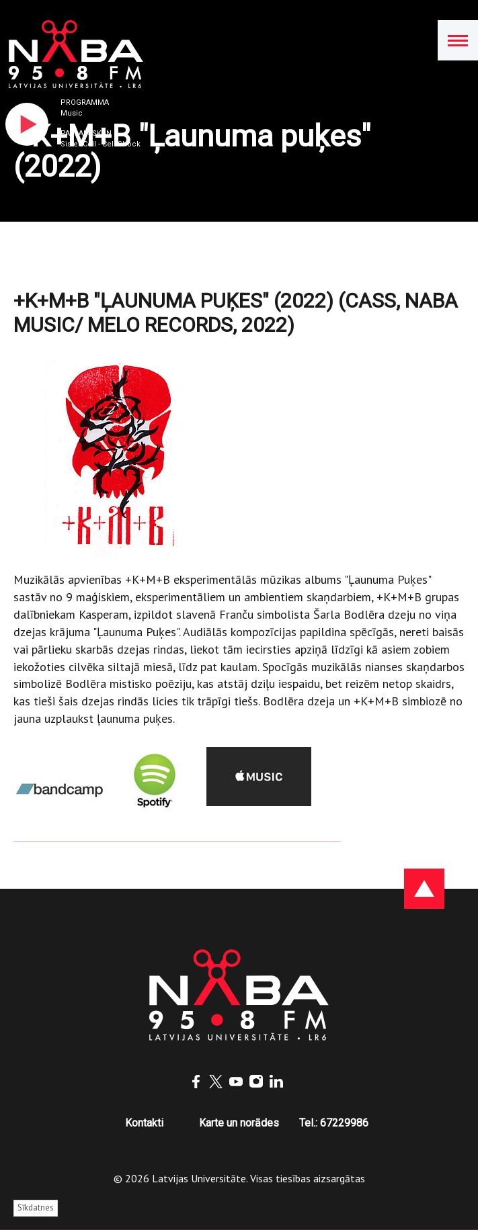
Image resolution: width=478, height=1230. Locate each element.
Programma (85, 102)
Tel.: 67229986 (333, 1122)
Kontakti (144, 1122)
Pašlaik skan (86, 133)
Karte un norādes (239, 1122)
